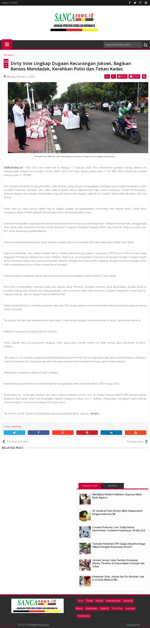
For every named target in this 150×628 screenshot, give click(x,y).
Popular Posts (90, 485)
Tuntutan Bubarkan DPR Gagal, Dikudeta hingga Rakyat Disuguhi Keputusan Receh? (118, 545)
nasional (128, 600)
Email (134, 76)
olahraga (130, 608)
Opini (80, 600)
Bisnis (79, 608)
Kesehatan (91, 608)
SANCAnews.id (10, 624)
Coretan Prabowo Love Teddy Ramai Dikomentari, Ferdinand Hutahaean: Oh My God (118, 529)
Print (123, 76)
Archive (112, 485)
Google (144, 624)
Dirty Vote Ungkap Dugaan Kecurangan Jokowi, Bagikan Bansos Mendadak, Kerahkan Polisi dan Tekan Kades (71, 66)
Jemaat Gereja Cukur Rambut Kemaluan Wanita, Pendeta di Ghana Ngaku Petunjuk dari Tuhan (118, 563)
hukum (99, 600)
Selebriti (104, 608)
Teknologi (116, 608)
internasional (113, 600)
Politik (89, 600)
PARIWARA (84, 616)
